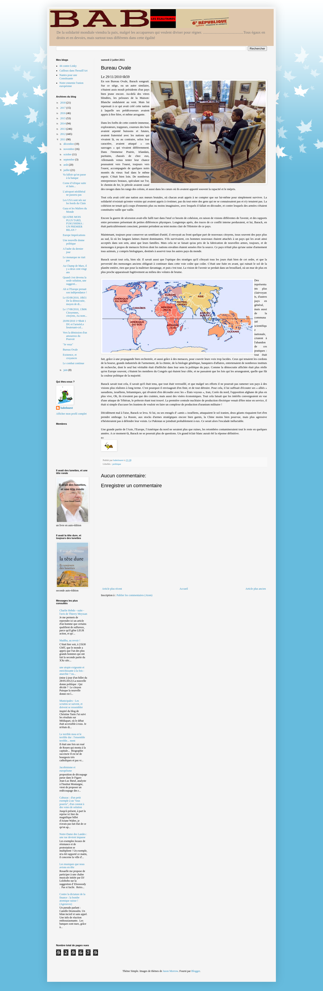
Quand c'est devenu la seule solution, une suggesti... (74, 281)
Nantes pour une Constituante (68, 77)
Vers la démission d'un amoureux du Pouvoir (75, 336)
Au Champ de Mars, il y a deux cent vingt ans (75, 269)
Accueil (183, 588)
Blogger (195, 971)
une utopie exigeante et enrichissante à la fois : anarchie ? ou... (71, 670)
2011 (63, 139)
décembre (69, 143)
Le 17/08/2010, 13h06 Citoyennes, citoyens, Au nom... (75, 312)
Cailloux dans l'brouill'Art (73, 70)
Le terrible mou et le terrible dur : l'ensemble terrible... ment (72, 737)
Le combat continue (73, 363)
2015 (63, 118)
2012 (63, 134)
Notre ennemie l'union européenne (71, 84)
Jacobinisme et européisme (67, 769)
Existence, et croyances (70, 356)
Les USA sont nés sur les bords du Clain (74, 202)
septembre (69, 159)
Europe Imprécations (74, 235)
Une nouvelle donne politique (74, 242)
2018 (63, 102)
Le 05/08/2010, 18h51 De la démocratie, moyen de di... (75, 301)
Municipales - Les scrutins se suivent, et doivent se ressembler (71, 704)
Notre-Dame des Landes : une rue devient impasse (73, 836)
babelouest (67, 407)
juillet (66, 170)
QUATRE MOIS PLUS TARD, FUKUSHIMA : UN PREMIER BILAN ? (73, 223)
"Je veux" (68, 344)
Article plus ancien (255, 588)
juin (65, 370)
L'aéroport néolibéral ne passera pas (74, 193)
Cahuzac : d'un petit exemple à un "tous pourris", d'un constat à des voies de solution (71, 802)
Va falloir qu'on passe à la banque (74, 176)
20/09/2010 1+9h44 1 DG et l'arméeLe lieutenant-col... (74, 324)
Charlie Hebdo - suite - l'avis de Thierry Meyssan (73, 612)
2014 (63, 123)
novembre (69, 149)
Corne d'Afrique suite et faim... (74, 185)
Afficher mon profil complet (71, 413)
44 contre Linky (68, 65)
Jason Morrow (170, 971)
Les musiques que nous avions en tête (72, 866)
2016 (63, 113)
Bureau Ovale (70, 349)
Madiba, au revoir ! (69, 640)
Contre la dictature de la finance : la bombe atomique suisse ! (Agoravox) (72, 899)
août (66, 164)
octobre (67, 154)
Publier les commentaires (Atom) (135, 595)
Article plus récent (112, 588)
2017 (63, 107)
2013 (63, 128)
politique (116, 464)
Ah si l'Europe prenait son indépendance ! (75, 291)
